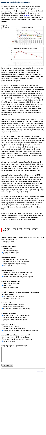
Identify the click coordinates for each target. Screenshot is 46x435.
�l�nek (27, 15)
